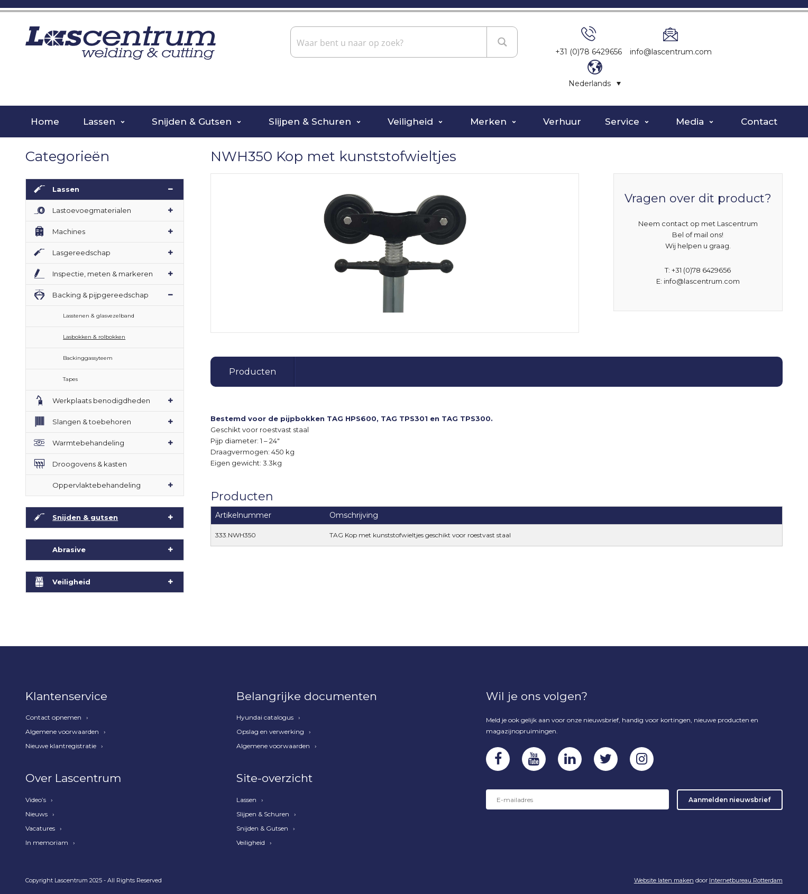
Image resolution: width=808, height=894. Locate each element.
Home (45, 121)
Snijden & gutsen (85, 517)
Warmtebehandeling (88, 443)
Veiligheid (412, 121)
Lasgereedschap (81, 252)
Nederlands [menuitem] (589, 83)
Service (623, 121)
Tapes (70, 379)
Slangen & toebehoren (91, 421)
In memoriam (46, 843)
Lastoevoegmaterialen (91, 210)
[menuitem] (595, 83)
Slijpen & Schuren (311, 121)
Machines (68, 231)
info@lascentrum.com (671, 52)
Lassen (100, 121)
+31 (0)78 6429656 (588, 52)
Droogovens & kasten (89, 464)
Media (691, 121)
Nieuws (36, 814)
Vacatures (40, 828)
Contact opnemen (53, 717)
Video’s (35, 800)
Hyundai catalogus (264, 717)
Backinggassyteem (88, 358)
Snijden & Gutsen (193, 121)
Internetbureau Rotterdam (746, 880)
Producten (252, 372)
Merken (489, 121)
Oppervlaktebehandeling (96, 485)
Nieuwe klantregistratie (60, 746)
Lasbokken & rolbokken (94, 336)
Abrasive (69, 549)
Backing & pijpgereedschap (100, 295)
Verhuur (562, 121)
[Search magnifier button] (502, 41)
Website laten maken (664, 880)
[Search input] (390, 42)
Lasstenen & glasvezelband (98, 315)
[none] (595, 83)
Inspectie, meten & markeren (102, 273)
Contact (759, 121)
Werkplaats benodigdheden (101, 400)
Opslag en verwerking (270, 732)
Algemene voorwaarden (62, 732)
